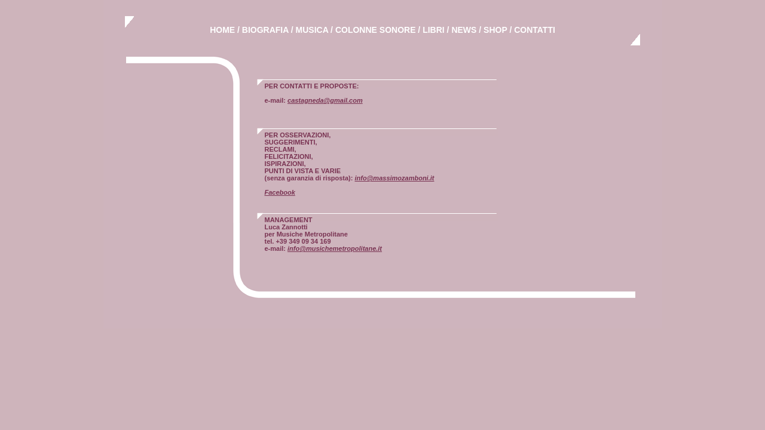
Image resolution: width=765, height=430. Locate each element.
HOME (222, 30)
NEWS (463, 30)
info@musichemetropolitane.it (334, 248)
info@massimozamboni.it (394, 178)
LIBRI (434, 30)
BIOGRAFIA (265, 30)
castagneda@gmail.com (325, 100)
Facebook (280, 192)
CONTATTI (534, 30)
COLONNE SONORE (375, 30)
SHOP (495, 30)
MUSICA (312, 30)
